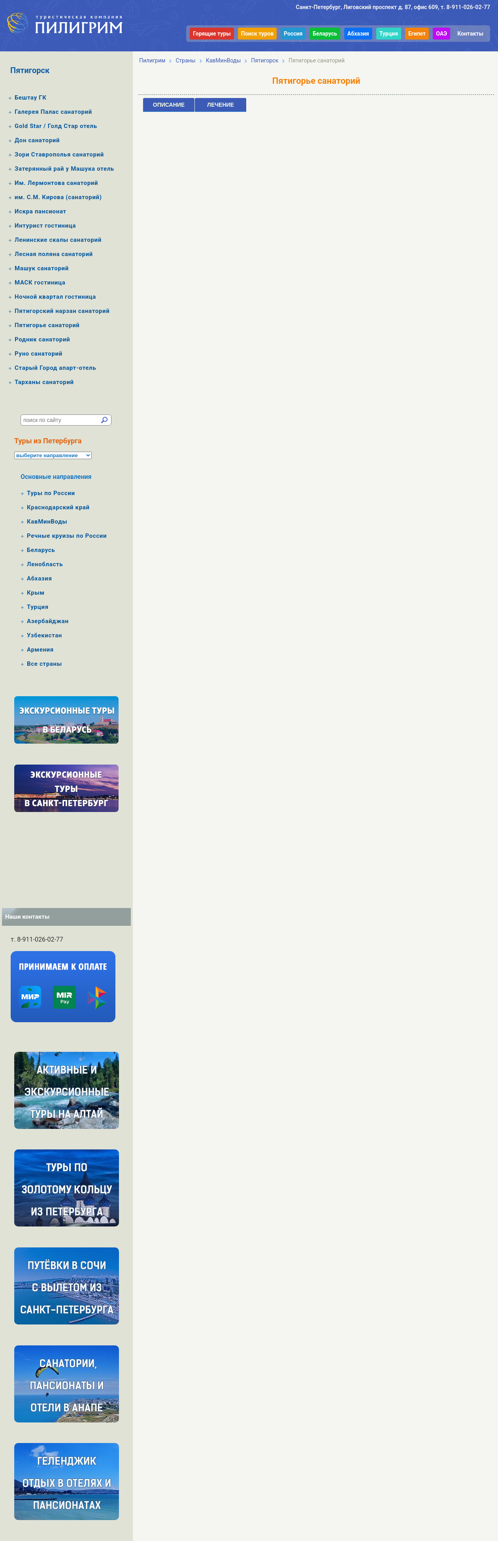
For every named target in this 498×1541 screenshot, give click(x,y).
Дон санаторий (37, 140)
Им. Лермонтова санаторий (56, 183)
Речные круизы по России (67, 535)
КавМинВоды (47, 521)
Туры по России (51, 493)
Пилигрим (152, 60)
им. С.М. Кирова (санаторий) (58, 197)
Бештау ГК (31, 97)
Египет (417, 33)
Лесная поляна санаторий (54, 254)
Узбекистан (44, 635)
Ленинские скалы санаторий (58, 239)
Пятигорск (264, 60)
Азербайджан (48, 621)
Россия (293, 33)
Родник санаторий (42, 339)
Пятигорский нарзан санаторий (62, 311)
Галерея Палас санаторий (53, 111)
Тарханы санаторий (44, 382)
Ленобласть (45, 564)
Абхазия (358, 33)
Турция (388, 33)
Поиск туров (257, 33)
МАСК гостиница (40, 282)
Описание (169, 105)
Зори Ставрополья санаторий (59, 154)
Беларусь (325, 33)
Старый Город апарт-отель (55, 367)
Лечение (220, 105)
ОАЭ (441, 33)
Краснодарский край (58, 507)
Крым (36, 592)
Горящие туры (212, 33)
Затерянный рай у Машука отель (64, 168)
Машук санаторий (42, 268)
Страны (185, 60)
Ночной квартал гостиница (55, 296)
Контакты (470, 33)
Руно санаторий (38, 353)
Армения (40, 649)
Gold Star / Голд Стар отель (56, 126)
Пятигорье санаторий (47, 325)
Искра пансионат (40, 211)
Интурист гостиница (45, 225)
